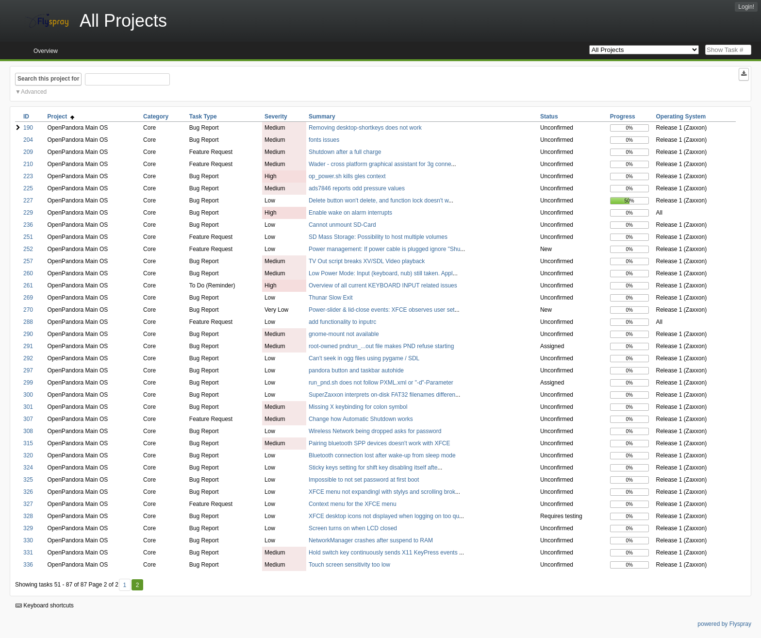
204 (28, 139)
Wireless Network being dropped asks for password (375, 431)
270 (28, 309)
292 (28, 358)
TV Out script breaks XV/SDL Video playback (367, 261)
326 (28, 491)
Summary (322, 116)
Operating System (681, 116)
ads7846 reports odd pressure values (357, 188)
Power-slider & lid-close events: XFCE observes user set (382, 309)
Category (155, 116)
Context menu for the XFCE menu (353, 504)
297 (28, 370)
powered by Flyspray (724, 624)
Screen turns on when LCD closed (353, 528)
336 (28, 564)
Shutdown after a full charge (345, 152)
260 (28, 273)
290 (28, 334)
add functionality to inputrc (342, 322)
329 (28, 528)
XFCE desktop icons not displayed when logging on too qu (384, 516)
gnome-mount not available (344, 334)
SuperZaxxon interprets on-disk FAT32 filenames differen (382, 394)
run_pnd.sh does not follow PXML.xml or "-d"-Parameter (381, 382)
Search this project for (48, 78)
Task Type (203, 116)
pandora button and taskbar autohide (356, 370)
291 (28, 346)
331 (28, 552)
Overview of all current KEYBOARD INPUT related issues (383, 285)
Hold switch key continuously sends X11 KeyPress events (384, 552)
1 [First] (124, 585)
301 (28, 406)
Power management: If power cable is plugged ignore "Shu (384, 249)
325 (28, 479)
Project (61, 116)
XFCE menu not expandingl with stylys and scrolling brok (382, 491)
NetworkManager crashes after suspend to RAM (371, 540)
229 (28, 212)
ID (26, 116)
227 (28, 200)
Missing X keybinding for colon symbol (358, 406)
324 (28, 467)
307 (28, 419)
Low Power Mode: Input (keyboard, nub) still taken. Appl (381, 273)
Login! (746, 6)
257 (28, 261)
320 (28, 455)
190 (28, 127)
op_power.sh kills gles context (347, 176)
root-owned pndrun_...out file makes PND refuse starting (381, 346)
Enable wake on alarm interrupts (350, 212)
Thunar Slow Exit (331, 297)
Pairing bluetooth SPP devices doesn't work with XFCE (379, 443)
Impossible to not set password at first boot (364, 479)
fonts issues (324, 139)
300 (28, 394)
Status (549, 116)
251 (28, 237)
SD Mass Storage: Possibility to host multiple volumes (378, 237)
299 (28, 382)
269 (28, 297)
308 (28, 431)
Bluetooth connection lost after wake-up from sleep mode (382, 455)
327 (28, 504)
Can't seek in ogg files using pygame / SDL (364, 358)
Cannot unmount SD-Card (342, 224)
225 (28, 188)
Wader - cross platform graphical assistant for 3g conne (380, 164)
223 (28, 176)
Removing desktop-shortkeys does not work (365, 127)
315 (28, 443)
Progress (622, 116)
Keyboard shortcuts (45, 605)
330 (28, 540)
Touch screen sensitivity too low (349, 564)
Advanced (34, 91)
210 (28, 164)
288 (28, 322)
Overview (45, 51)
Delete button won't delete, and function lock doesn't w (378, 200)
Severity (276, 116)
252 (28, 249)
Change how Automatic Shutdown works (361, 419)
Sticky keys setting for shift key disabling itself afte (373, 467)
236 (28, 224)
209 (28, 152)
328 (28, 516)
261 (28, 285)
